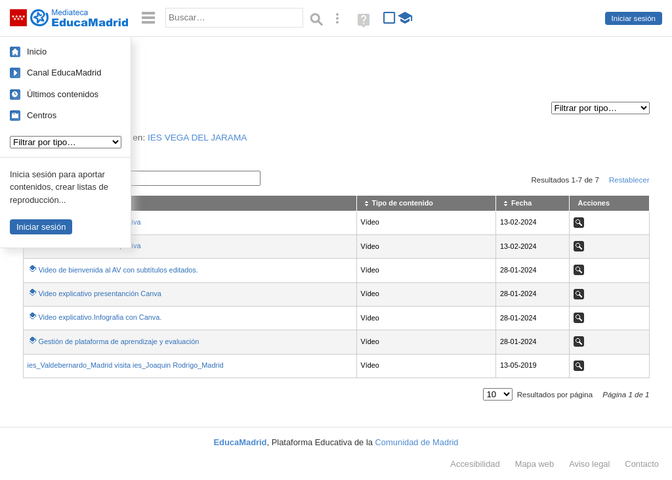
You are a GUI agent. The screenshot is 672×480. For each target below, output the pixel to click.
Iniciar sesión (634, 18)
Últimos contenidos (62, 94)
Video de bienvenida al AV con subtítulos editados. (118, 270)
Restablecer (629, 180)
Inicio (37, 51)
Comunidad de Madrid (417, 442)
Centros (41, 115)
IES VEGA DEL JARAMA (197, 137)
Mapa (535, 464)
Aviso (589, 464)
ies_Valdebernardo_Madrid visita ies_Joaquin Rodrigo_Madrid (126, 365)
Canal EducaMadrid (64, 72)
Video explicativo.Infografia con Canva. (100, 317)
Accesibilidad (474, 464)
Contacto (642, 464)
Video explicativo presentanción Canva (100, 293)
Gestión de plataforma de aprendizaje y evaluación (119, 341)
